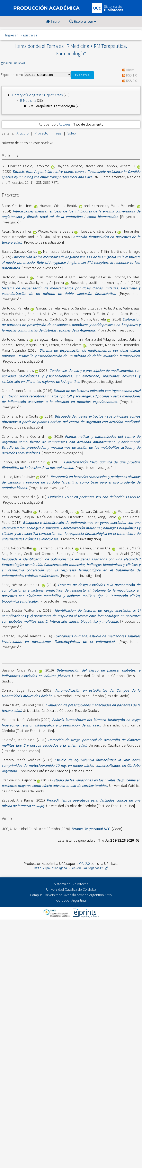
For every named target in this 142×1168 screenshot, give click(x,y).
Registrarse (28, 35)
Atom (130, 69)
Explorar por (82, 21)
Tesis (58, 133)
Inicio (53, 21)
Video (72, 133)
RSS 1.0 (131, 75)
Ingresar (11, 35)
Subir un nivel (14, 63)
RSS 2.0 (131, 80)
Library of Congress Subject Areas (37, 95)
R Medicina (28, 100)
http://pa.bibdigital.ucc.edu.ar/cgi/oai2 (71, 868)
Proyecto (41, 133)
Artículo (23, 133)
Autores (65, 124)
